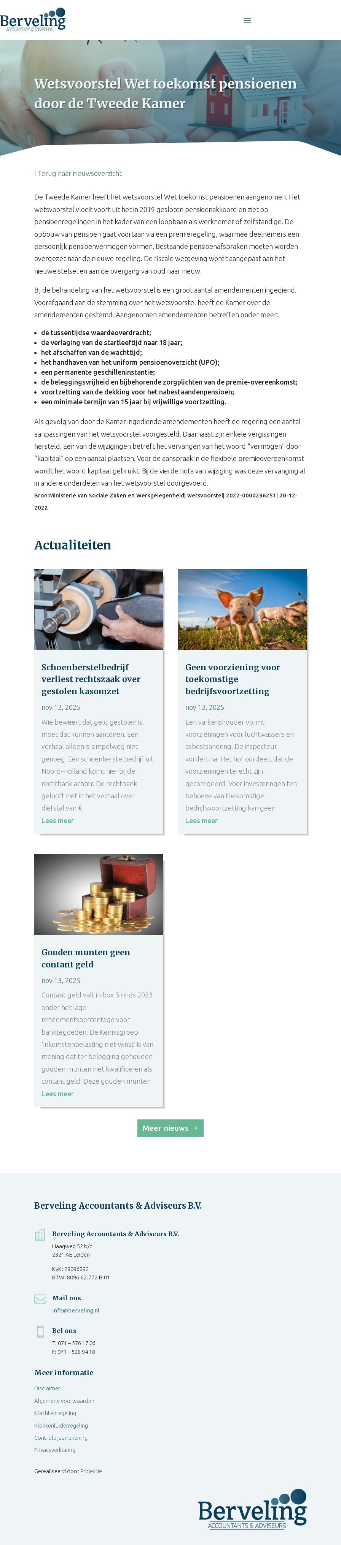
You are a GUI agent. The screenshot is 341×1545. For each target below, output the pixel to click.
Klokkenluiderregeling (61, 1425)
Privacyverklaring (54, 1450)
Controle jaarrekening (61, 1437)
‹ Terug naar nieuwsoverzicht (78, 173)
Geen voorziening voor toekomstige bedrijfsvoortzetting (232, 679)
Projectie (91, 1471)
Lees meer (57, 820)
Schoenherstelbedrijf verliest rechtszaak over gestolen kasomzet (90, 679)
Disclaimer (47, 1388)
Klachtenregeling (55, 1413)
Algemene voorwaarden (64, 1401)
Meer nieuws (165, 1128)
